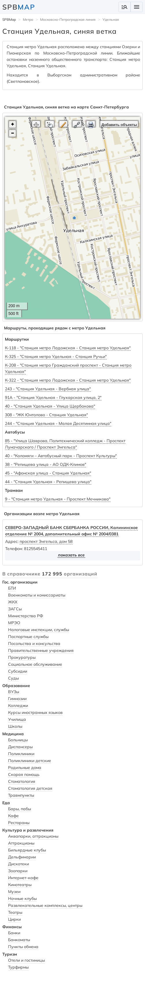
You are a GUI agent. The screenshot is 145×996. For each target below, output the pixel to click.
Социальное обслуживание (35, 664)
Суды (13, 678)
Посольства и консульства (34, 643)
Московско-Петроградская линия (68, 19)
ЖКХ (12, 602)
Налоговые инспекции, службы (38, 629)
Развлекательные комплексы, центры (45, 905)
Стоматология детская (30, 788)
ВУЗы (13, 691)
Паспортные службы (28, 636)
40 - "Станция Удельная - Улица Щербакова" (50, 406)
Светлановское (23, 81)
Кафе (13, 815)
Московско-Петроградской (70, 53)
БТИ (12, 588)
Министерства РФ (25, 615)
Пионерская (19, 53)
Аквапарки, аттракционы (33, 836)
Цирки (14, 919)
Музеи (14, 891)
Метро (28, 19)
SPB (18, 7)
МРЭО (14, 622)
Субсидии (17, 671)
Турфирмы (18, 967)
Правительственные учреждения (41, 650)
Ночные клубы (22, 898)
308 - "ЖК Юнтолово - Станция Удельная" (46, 414)
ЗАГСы (15, 609)
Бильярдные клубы (27, 850)
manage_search (124, 6)
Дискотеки (18, 863)
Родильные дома (24, 767)
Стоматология (21, 781)
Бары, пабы (19, 808)
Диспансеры (20, 746)
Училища (17, 719)
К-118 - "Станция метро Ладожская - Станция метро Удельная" (68, 347)
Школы (15, 726)
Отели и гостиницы (26, 960)
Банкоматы (19, 939)
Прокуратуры (22, 657)
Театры (15, 912)
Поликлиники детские (29, 760)
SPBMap (9, 19)
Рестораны (18, 822)
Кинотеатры (19, 884)
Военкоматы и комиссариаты (36, 595)
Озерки (129, 46)
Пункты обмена (23, 946)
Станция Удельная (46, 65)
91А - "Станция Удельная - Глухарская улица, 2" (53, 397)
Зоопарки (17, 870)
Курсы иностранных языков (35, 712)
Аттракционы (21, 843)
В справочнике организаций (49, 574)
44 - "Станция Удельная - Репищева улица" (48, 481)
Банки (14, 932)
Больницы (18, 739)
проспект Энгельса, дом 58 (46, 541)
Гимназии (17, 698)
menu (136, 6)
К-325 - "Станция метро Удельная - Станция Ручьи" (56, 356)
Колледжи (18, 705)
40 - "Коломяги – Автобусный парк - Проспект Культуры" (61, 455)
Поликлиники (21, 753)
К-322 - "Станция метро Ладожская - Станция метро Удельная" (68, 380)
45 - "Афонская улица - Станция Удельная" (48, 473)
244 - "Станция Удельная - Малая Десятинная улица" (58, 423)
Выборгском (59, 75)
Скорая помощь (24, 774)
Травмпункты (21, 795)
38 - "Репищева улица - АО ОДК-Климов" (45, 464)
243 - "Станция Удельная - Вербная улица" (48, 388)
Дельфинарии (22, 857)
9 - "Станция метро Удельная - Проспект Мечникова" (57, 499)
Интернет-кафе (23, 877)
